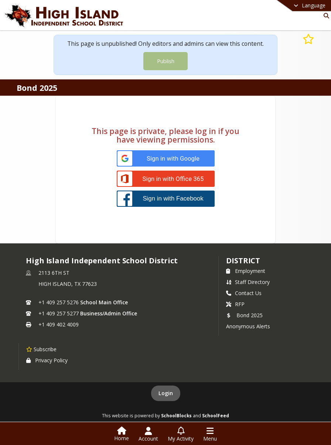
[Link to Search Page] (325, 15)
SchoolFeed (215, 415)
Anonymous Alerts (248, 326)
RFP (235, 304)
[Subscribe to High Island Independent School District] (41, 349)
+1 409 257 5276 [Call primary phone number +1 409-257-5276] (58, 302)
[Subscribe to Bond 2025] (308, 38)
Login (165, 393)
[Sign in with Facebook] (166, 198)
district (243, 261)
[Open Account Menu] (148, 434)
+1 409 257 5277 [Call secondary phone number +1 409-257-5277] (58, 313)
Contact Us (244, 293)
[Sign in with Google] (166, 158)
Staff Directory (248, 281)
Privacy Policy (47, 360)
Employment (245, 270)
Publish (165, 61)
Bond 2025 (244, 315)
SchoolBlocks (176, 415)
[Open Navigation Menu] (210, 434)
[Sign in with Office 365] (166, 178)
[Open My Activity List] (181, 434)
